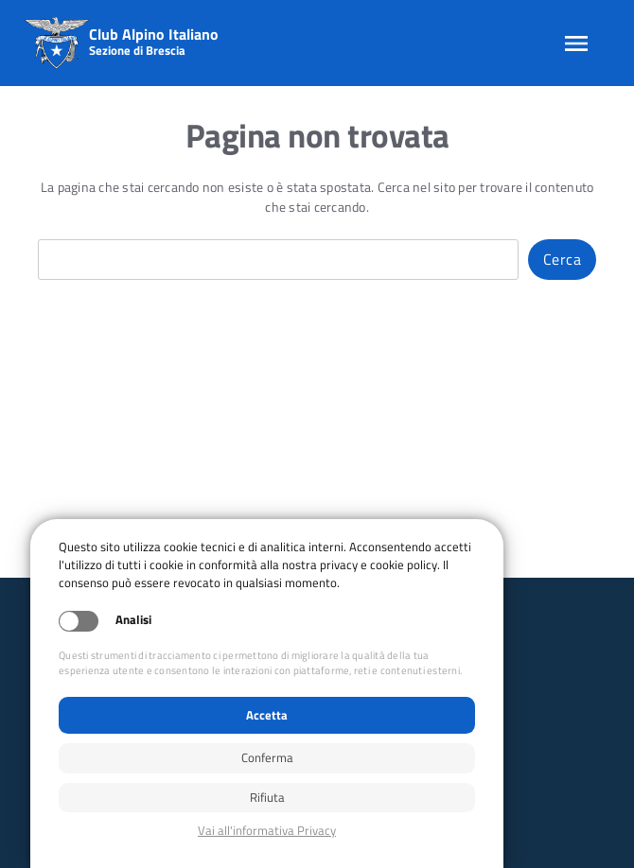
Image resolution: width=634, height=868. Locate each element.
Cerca (562, 259)
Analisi (133, 620)
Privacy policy (267, 831)
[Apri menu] (576, 43)
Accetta (267, 714)
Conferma (267, 757)
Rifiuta (267, 797)
